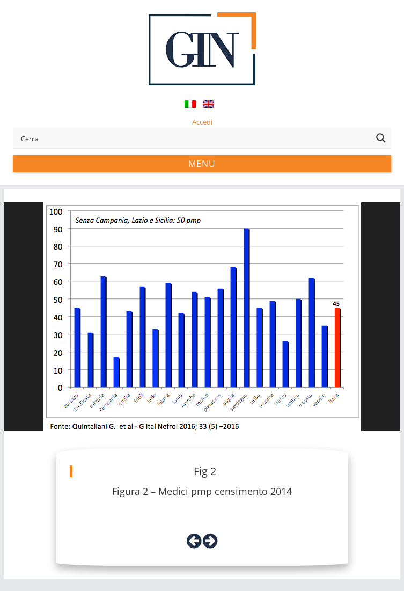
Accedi (202, 122)
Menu (202, 164)
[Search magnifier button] (381, 138)
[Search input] (194, 138)
